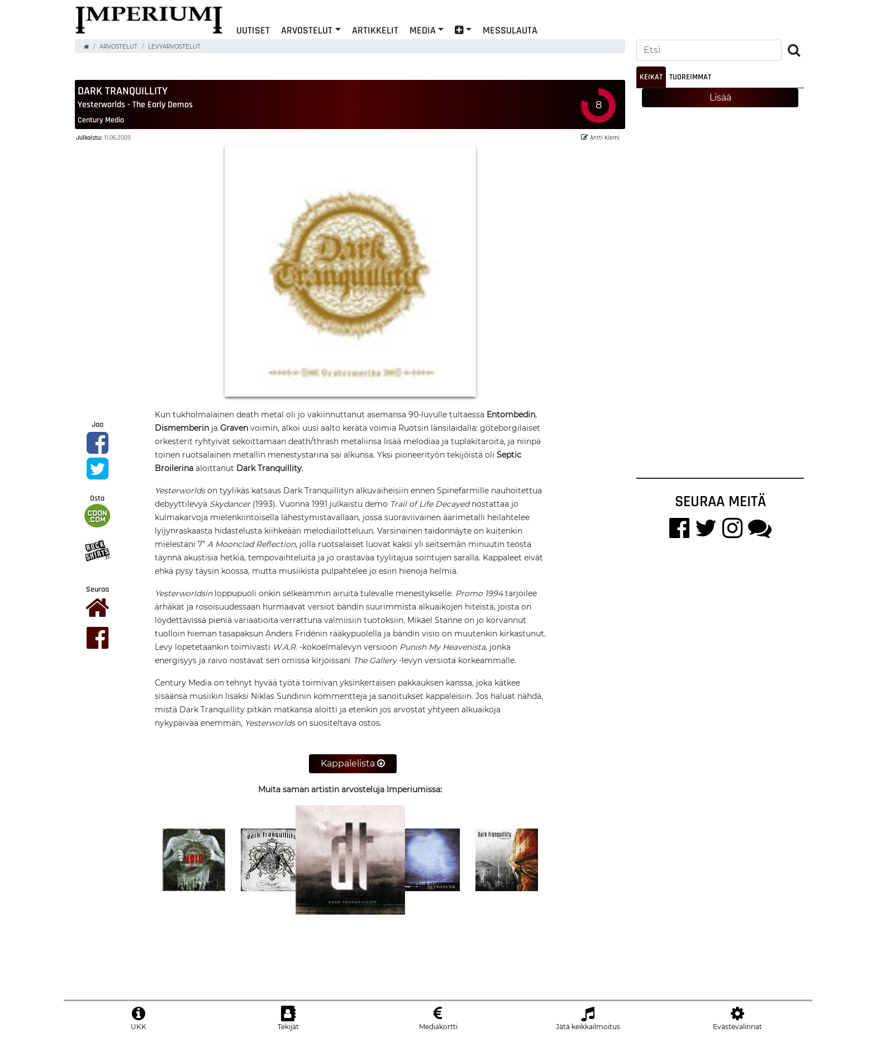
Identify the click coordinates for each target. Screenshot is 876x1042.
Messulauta (510, 30)
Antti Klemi (600, 137)
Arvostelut (306, 30)
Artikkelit (375, 30)
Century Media (101, 120)
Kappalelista (353, 764)
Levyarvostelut (174, 46)
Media (423, 30)
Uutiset (253, 30)
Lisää (720, 97)
